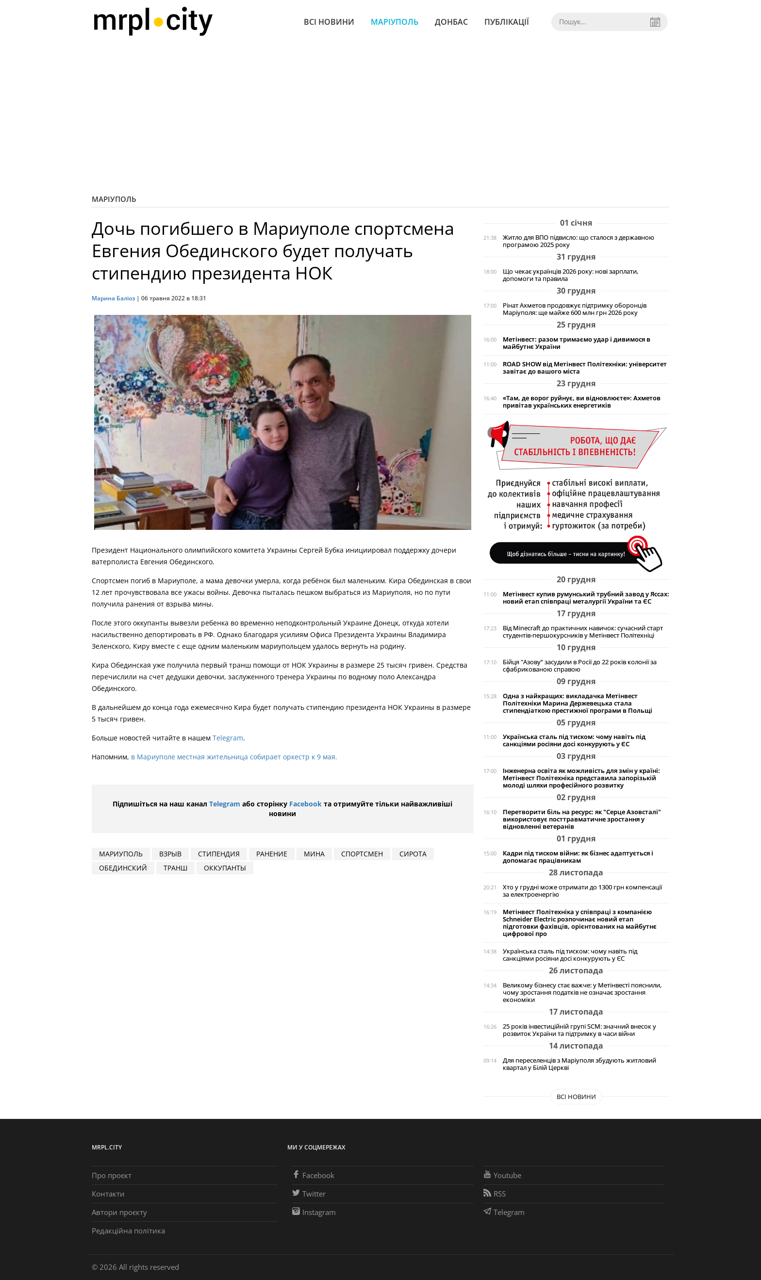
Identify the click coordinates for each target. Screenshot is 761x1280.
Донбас (451, 21)
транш (175, 867)
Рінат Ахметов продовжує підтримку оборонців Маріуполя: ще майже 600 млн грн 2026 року (574, 309)
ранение (271, 853)
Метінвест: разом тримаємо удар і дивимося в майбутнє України (576, 343)
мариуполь (121, 853)
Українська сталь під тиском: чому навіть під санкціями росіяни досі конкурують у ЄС (574, 740)
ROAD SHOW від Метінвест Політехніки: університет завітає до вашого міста (585, 368)
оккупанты (225, 867)
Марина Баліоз (113, 298)
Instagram (314, 1212)
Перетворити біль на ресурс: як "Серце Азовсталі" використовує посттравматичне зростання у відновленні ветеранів (582, 819)
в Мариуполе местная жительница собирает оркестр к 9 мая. (235, 756)
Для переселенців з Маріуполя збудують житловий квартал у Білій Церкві (579, 1064)
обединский (123, 867)
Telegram (228, 737)
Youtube (502, 1175)
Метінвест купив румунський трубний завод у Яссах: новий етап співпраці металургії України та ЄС (586, 598)
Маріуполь (394, 21)
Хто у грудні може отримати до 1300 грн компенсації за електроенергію (582, 891)
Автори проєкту (119, 1212)
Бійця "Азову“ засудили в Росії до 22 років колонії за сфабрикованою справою (580, 665)
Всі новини (329, 21)
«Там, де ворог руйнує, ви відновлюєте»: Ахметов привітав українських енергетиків (582, 401)
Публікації (506, 21)
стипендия (219, 853)
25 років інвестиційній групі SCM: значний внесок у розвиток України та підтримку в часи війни (579, 1030)
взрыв (170, 853)
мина (314, 853)
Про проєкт (112, 1175)
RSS (494, 1193)
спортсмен (362, 853)
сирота (413, 853)
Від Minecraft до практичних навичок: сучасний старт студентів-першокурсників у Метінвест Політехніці (583, 631)
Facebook (305, 803)
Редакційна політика (128, 1230)
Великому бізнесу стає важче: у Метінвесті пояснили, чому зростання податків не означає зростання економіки (582, 992)
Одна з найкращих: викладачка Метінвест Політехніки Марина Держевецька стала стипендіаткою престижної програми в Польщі (577, 703)
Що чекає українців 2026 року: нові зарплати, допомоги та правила (570, 275)
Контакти (108, 1193)
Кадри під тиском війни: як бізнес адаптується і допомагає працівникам (578, 857)
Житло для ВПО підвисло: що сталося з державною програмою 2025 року (578, 241)
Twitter (309, 1193)
